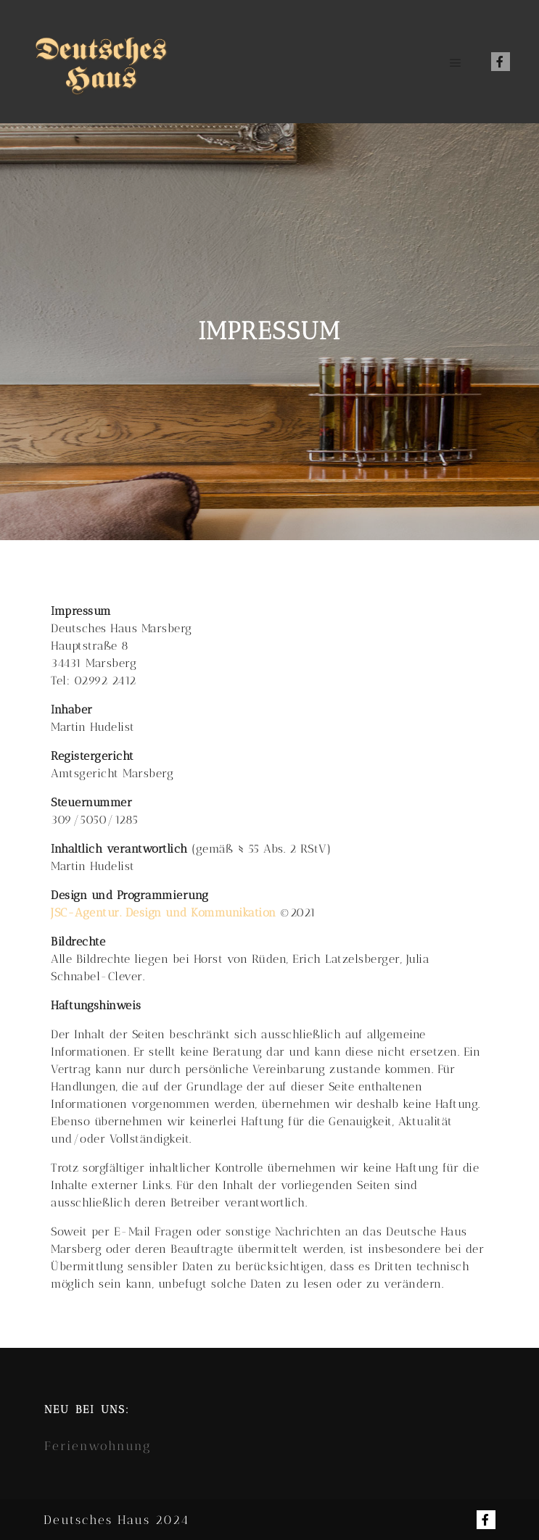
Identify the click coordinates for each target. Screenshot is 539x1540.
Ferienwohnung (98, 1445)
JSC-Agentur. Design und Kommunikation (163, 912)
